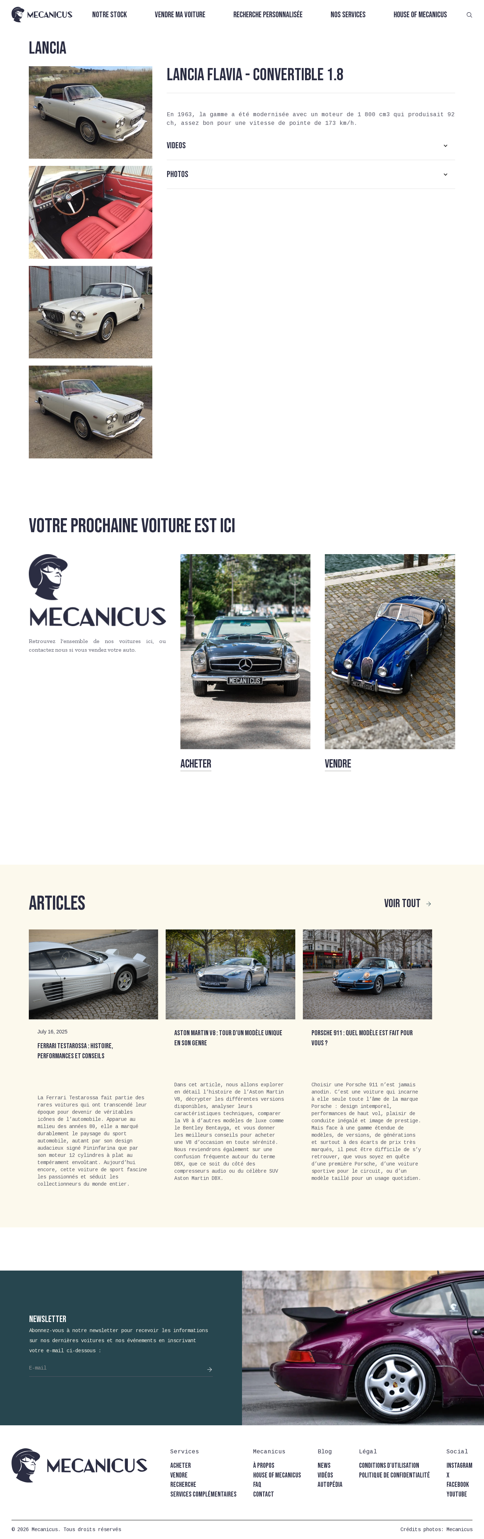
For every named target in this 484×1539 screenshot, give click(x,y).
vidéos (325, 1475)
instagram (459, 1466)
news (324, 1466)
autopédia (330, 1485)
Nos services (348, 15)
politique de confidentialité (394, 1475)
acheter (180, 1466)
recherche (183, 1485)
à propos (263, 1466)
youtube (457, 1494)
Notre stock (109, 15)
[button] (311, 145)
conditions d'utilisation (389, 1466)
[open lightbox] (90, 112)
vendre (179, 1475)
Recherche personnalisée (267, 15)
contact (263, 1494)
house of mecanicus (277, 1475)
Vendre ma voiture (180, 15)
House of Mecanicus (420, 15)
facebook (458, 1485)
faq (257, 1485)
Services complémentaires (203, 1494)
